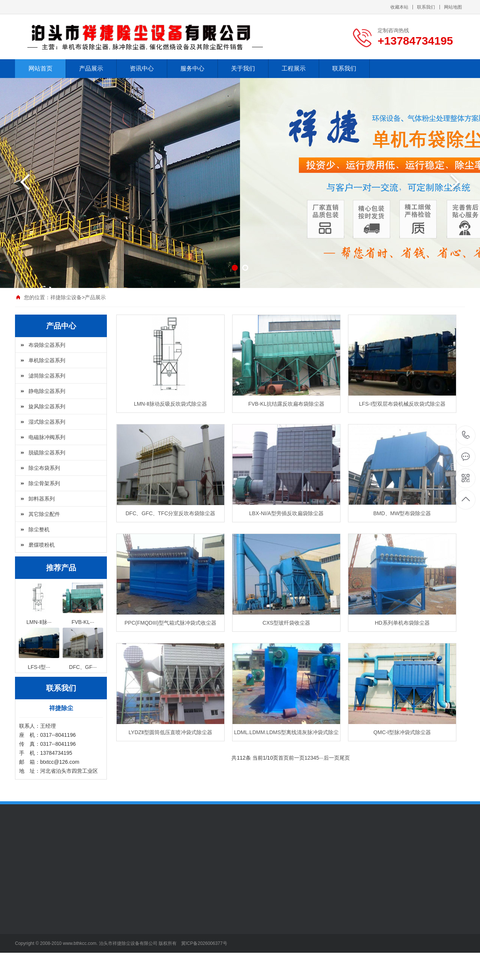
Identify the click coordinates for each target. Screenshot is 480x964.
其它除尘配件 (44, 514)
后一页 (331, 758)
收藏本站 (399, 7)
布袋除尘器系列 (46, 345)
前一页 (296, 758)
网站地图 (453, 7)
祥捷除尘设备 (66, 297)
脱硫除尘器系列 (46, 453)
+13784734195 (466, 435)
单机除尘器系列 (46, 360)
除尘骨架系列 (44, 483)
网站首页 (40, 68)
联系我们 (426, 7)
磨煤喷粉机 (41, 545)
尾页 (344, 758)
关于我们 (243, 68)
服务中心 (192, 68)
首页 (283, 758)
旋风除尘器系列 (46, 406)
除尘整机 (39, 529)
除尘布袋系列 (44, 468)
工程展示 (294, 68)
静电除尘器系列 (46, 391)
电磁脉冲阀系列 (46, 437)
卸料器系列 (41, 499)
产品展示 (91, 68)
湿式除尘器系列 (46, 422)
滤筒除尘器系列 (46, 376)
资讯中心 (142, 68)
